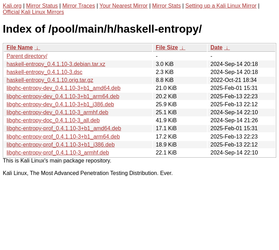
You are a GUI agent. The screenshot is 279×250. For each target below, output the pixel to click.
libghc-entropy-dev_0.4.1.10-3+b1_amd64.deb (64, 88)
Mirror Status (42, 6)
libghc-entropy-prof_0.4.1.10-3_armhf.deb (58, 153)
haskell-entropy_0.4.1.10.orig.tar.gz (50, 80)
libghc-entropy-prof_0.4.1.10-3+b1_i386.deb (61, 145)
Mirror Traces (78, 6)
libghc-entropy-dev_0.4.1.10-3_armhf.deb (57, 112)
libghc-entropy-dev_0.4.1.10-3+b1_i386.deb (60, 104)
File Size (167, 47)
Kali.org (12, 6)
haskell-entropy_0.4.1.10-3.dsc (44, 72)
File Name (20, 47)
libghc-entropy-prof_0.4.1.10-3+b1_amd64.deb (64, 128)
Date (216, 47)
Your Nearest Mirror (123, 6)
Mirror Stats (166, 6)
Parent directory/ (27, 56)
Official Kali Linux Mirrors (33, 12)
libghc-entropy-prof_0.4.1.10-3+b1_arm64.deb (63, 137)
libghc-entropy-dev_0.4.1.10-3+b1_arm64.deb (63, 96)
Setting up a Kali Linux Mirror (220, 6)
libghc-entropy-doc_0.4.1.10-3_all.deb (53, 120)
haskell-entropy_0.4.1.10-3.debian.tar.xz (56, 64)
